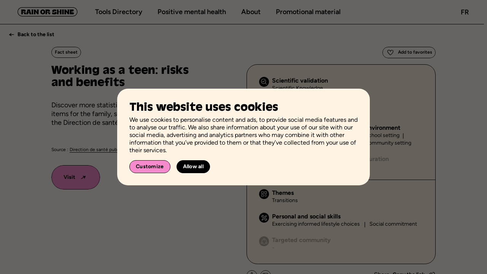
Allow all (193, 166)
